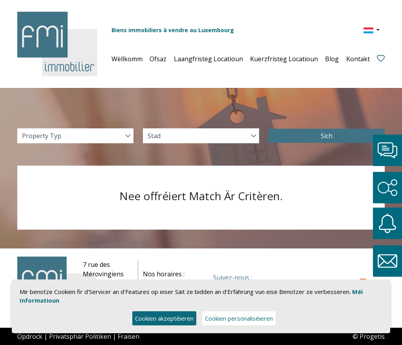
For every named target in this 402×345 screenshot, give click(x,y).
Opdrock (29, 336)
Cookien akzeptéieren (164, 318)
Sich (327, 135)
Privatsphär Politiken (80, 336)
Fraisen (128, 336)
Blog (332, 59)
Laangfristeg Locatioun (208, 59)
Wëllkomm (127, 59)
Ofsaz (158, 59)
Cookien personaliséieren (239, 318)
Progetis (372, 336)
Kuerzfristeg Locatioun (284, 59)
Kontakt (358, 59)
